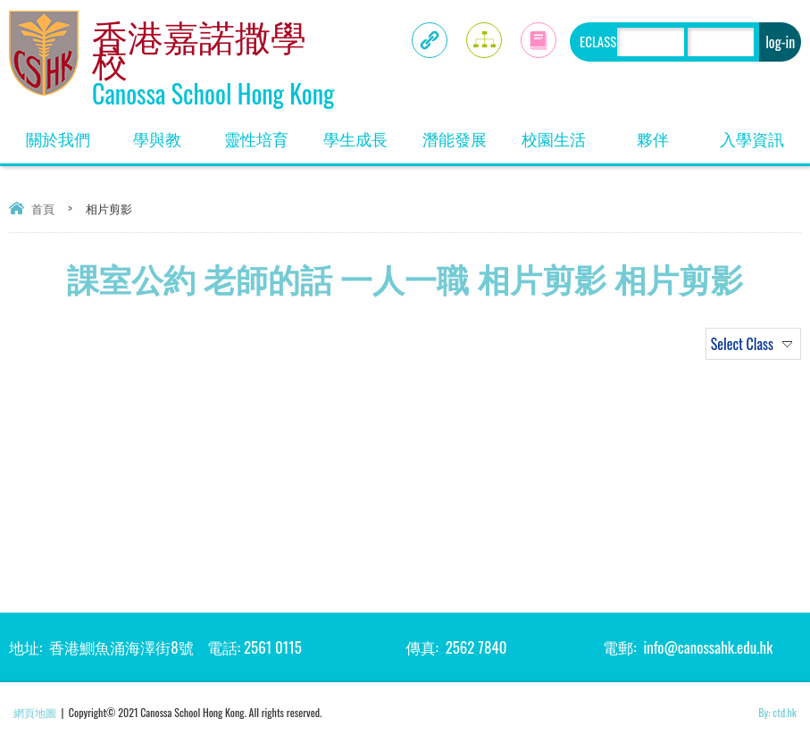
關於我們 (66, 132)
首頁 (42, 208)
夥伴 (669, 132)
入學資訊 (760, 132)
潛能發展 (463, 132)
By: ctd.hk (777, 712)
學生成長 (364, 132)
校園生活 (562, 132)
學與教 (169, 132)
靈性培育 (264, 132)
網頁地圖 (34, 712)
